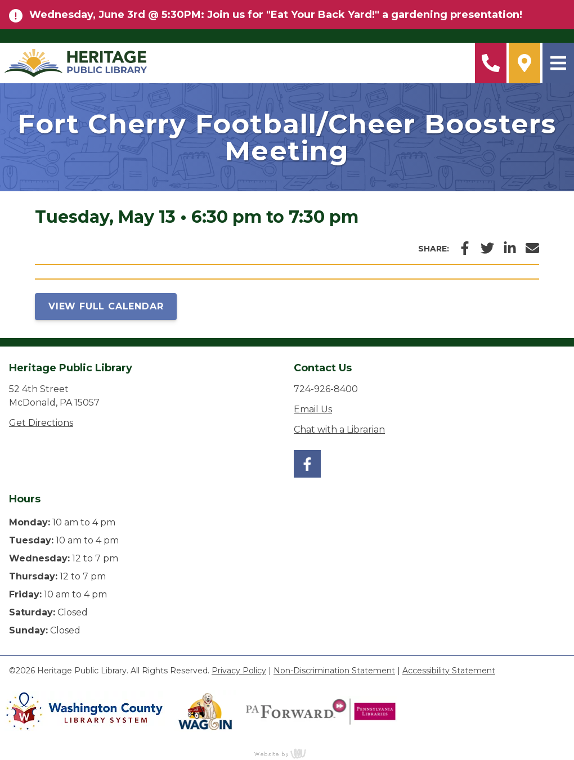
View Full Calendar (105, 306)
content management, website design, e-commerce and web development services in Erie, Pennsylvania (287, 753)
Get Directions (41, 422)
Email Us (313, 409)
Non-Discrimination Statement (334, 670)
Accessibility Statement (448, 670)
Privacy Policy (239, 670)
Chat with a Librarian (339, 429)
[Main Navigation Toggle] (558, 63)
